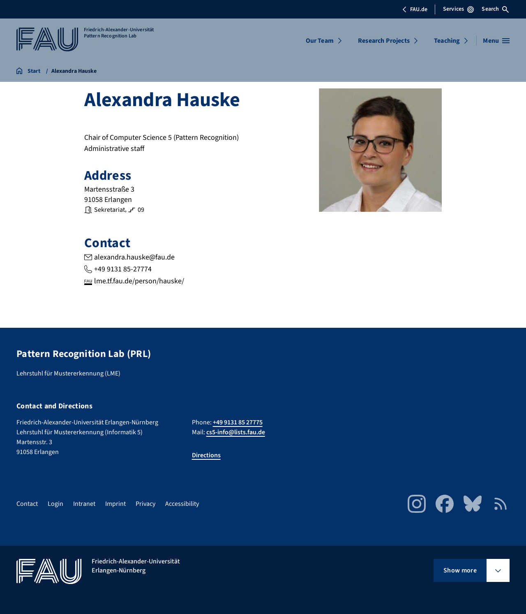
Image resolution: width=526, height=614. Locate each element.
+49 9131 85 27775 (238, 422)
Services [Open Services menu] (458, 9)
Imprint (115, 503)
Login (55, 503)
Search (495, 9)
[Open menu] (496, 41)
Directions (206, 455)
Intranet (84, 503)
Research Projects (384, 40)
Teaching (447, 40)
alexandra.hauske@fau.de (134, 257)
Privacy (145, 503)
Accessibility (182, 503)
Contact (27, 503)
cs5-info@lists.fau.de (235, 432)
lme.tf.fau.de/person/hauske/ (139, 281)
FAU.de (414, 9)
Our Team (320, 40)
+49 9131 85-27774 (123, 269)
